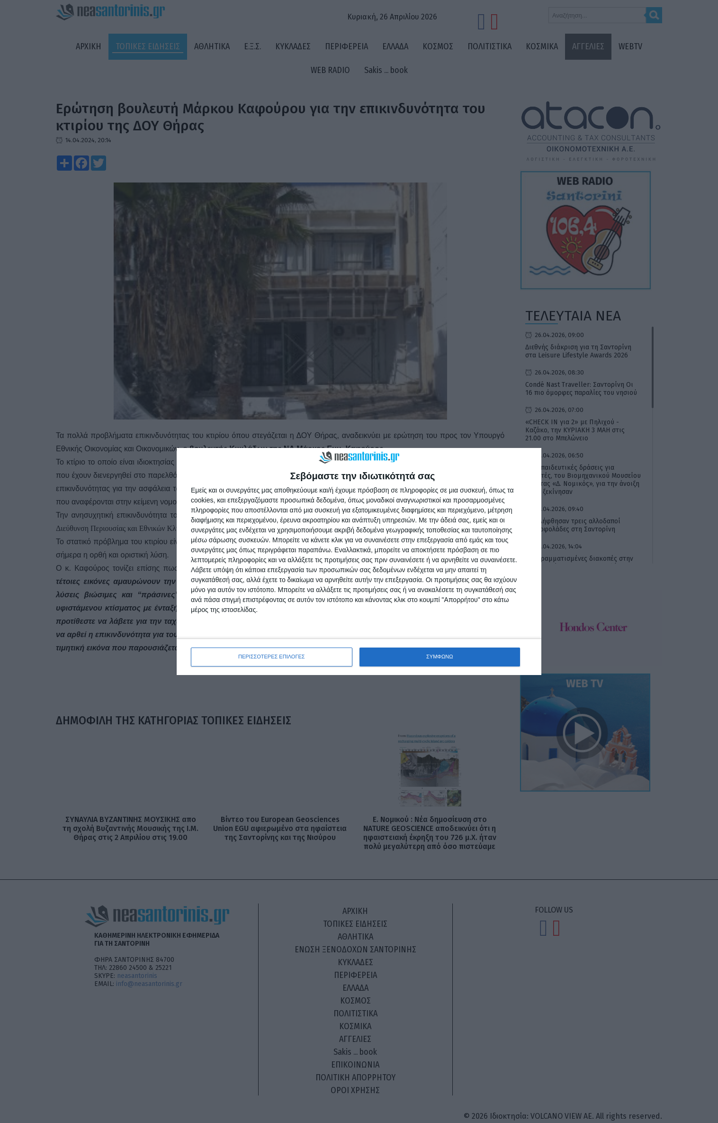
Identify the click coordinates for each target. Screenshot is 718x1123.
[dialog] (359, 561)
